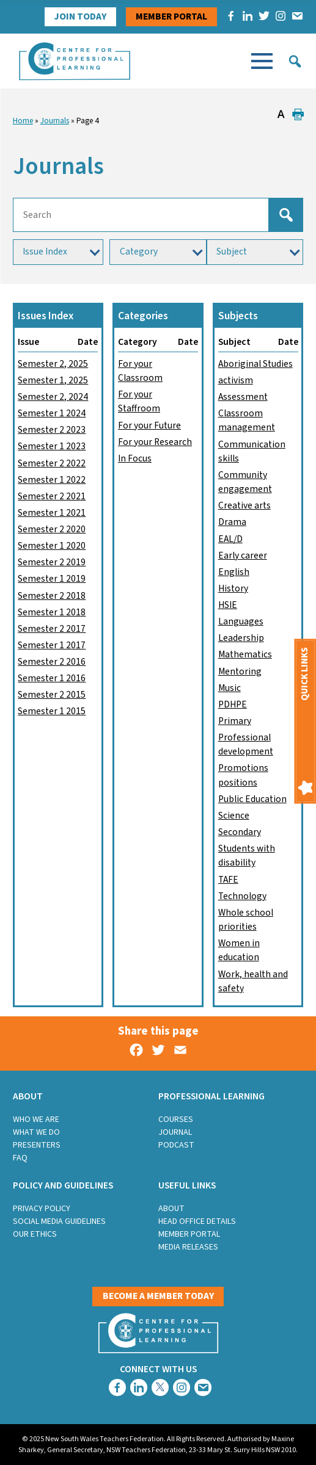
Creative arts (244, 505)
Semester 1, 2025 (53, 380)
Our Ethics (35, 1234)
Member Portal (189, 1234)
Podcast (176, 1145)
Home (23, 120)
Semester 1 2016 (52, 678)
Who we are (36, 1119)
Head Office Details (197, 1221)
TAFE (228, 879)
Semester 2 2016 (52, 661)
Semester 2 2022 (52, 463)
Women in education (239, 950)
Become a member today (158, 1296)
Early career (242, 555)
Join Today (80, 16)
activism (235, 380)
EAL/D (230, 539)
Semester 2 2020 (52, 529)
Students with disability (246, 855)
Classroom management (246, 420)
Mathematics (245, 654)
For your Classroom (140, 371)
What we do (36, 1132)
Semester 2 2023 (52, 429)
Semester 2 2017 (52, 628)
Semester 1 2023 (52, 446)
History (233, 588)
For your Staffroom (139, 401)
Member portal (171, 16)
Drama (232, 522)
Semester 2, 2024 (53, 396)
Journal (175, 1132)
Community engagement (245, 482)
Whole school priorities (245, 919)
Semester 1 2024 (52, 413)
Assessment (243, 396)
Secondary (239, 832)
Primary (234, 721)
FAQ (20, 1158)
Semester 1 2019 (52, 578)
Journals (54, 120)
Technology (242, 896)
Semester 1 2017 (52, 645)
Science (233, 815)
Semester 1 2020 (52, 545)
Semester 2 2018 (52, 595)
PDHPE (232, 704)
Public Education (252, 799)
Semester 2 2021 (52, 496)
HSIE (227, 605)
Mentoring (240, 671)
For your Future (149, 425)
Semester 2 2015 (52, 694)
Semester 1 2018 (52, 612)
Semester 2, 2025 (53, 364)
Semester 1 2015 (52, 711)
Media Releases (188, 1247)
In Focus (135, 458)
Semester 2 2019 (52, 562)
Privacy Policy (41, 1209)
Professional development (245, 744)
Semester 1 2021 (52, 512)
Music (229, 688)
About (171, 1209)
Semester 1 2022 (52, 480)
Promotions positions (243, 775)
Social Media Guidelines (59, 1221)
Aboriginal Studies (255, 364)
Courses (175, 1119)
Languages (240, 621)
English (233, 572)
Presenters (37, 1145)
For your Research (155, 442)
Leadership (241, 638)
